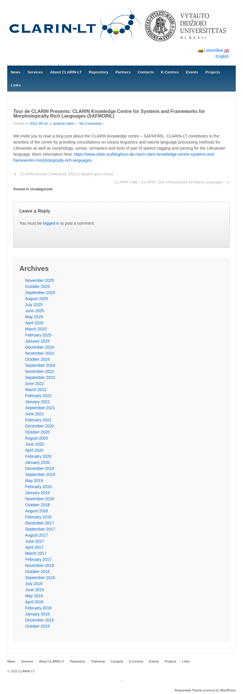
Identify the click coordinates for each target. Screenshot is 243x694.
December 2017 (39, 523)
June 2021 (34, 414)
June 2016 (34, 589)
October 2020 (37, 432)
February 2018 (38, 517)
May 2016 (34, 595)
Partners (123, 72)
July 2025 (34, 304)
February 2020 (38, 456)
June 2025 (34, 310)
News (16, 72)
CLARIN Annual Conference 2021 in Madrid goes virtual (66, 174)
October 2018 (37, 505)
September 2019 (40, 474)
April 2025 (34, 323)
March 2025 (36, 329)
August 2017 (36, 535)
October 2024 (37, 359)
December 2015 (39, 620)
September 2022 (40, 377)
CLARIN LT (26, 671)
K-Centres (170, 72)
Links (16, 85)
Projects (212, 72)
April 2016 (34, 602)
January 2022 (37, 401)
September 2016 (40, 577)
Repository (98, 72)
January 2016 (37, 614)
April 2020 (34, 450)
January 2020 (37, 462)
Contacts (146, 72)
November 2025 (39, 280)
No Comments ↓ (92, 124)
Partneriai (98, 661)
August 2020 (36, 438)
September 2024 (40, 365)
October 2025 (37, 286)
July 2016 (34, 583)
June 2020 (34, 444)
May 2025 (34, 317)
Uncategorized (41, 189)
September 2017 (40, 529)
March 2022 (36, 389)
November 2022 (39, 371)
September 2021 (40, 407)
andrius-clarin (63, 124)
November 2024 (39, 353)
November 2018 (39, 498)
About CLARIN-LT (66, 72)
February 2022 (38, 395)
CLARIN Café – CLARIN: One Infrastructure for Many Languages (169, 182)
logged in (51, 223)
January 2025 (37, 341)
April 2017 (34, 547)
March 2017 (36, 553)
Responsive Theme (188, 690)
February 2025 (38, 335)
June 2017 (34, 541)
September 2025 (40, 292)
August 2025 (36, 298)
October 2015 (37, 626)
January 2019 (37, 492)
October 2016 (37, 571)
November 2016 (39, 565)
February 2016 (38, 608)
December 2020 (39, 426)
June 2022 (34, 383)
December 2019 (39, 468)
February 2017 (38, 559)
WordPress (228, 690)
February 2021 (38, 420)
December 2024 (39, 347)
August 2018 (36, 511)
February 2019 (38, 486)
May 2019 (34, 480)
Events (192, 72)
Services (35, 72)
